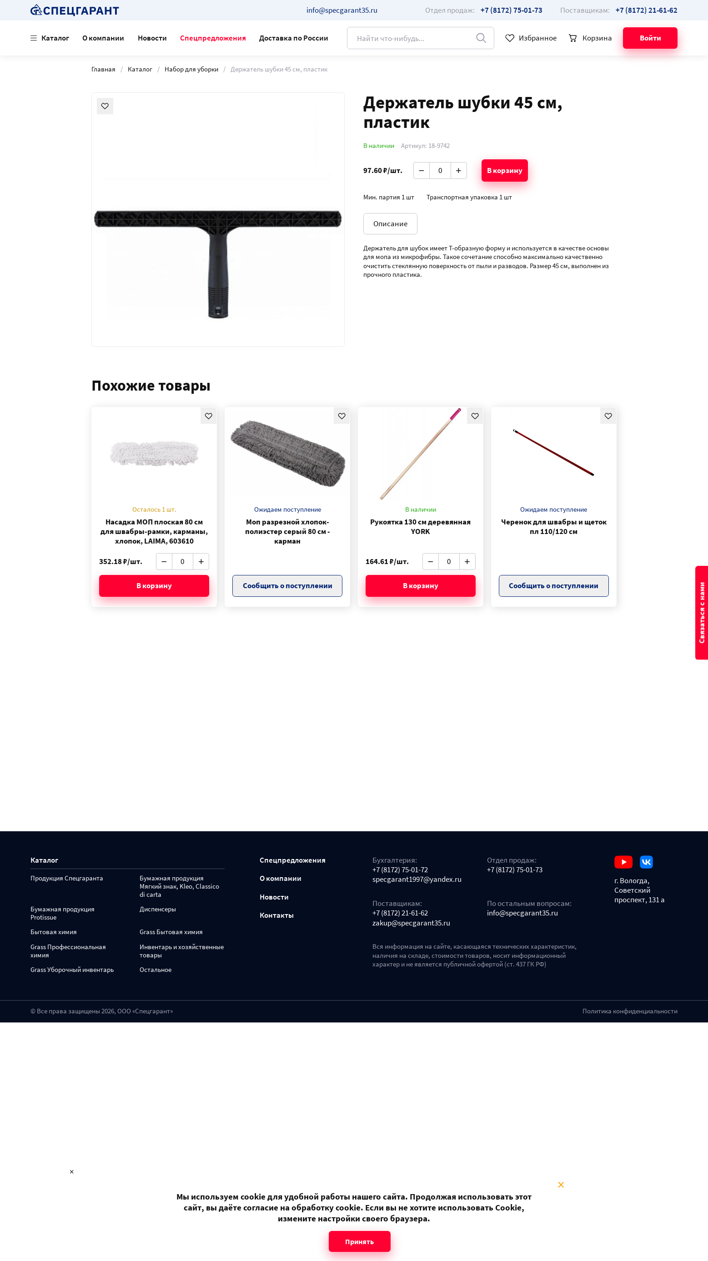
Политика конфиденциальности (630, 1011)
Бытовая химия (53, 932)
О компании (103, 38)
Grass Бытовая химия (171, 932)
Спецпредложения (213, 38)
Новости (152, 38)
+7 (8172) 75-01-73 (514, 870)
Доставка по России (293, 38)
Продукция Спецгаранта (66, 878)
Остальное (155, 970)
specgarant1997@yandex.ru (417, 879)
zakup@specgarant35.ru (411, 923)
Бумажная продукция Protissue (62, 913)
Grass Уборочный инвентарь (72, 970)
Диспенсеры (158, 909)
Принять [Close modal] (359, 1241)
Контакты (277, 915)
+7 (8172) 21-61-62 (400, 913)
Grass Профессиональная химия (68, 951)
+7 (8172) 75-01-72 (400, 870)
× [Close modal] (560, 1185)
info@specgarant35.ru (341, 10)
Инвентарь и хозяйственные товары (182, 951)
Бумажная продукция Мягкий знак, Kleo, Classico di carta (179, 887)
